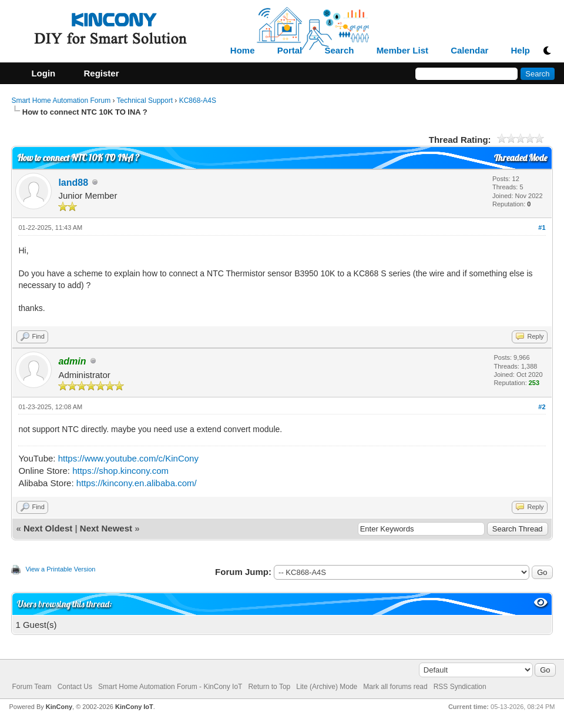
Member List (402, 50)
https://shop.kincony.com (120, 471)
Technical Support (145, 100)
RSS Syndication (460, 687)
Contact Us (75, 687)
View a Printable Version (60, 569)
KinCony (59, 706)
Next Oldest (48, 528)
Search (339, 50)
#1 (541, 227)
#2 (541, 406)
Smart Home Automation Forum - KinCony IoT (170, 687)
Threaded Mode (520, 157)
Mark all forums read (395, 687)
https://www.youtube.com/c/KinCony (128, 458)
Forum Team (31, 687)
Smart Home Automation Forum (60, 100)
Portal (290, 50)
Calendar (469, 50)
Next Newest (106, 528)
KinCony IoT (134, 706)
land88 (73, 183)
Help (521, 50)
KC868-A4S (197, 100)
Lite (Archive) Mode (326, 687)
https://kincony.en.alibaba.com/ (136, 483)
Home (242, 50)
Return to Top (269, 687)
